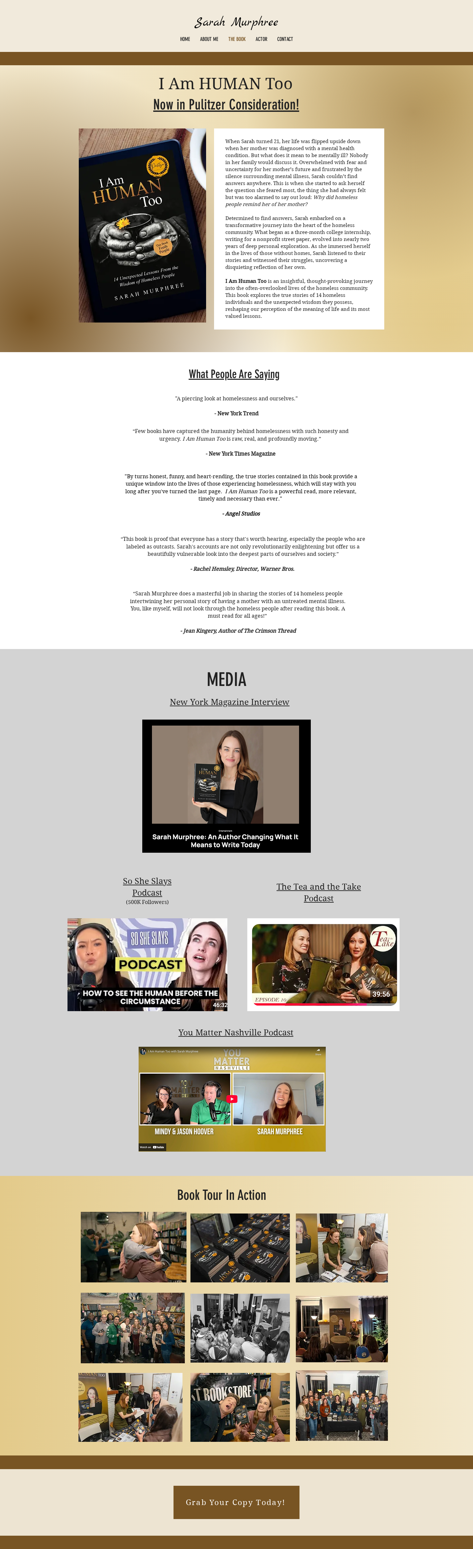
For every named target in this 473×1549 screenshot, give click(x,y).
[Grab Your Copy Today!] (236, 1502)
